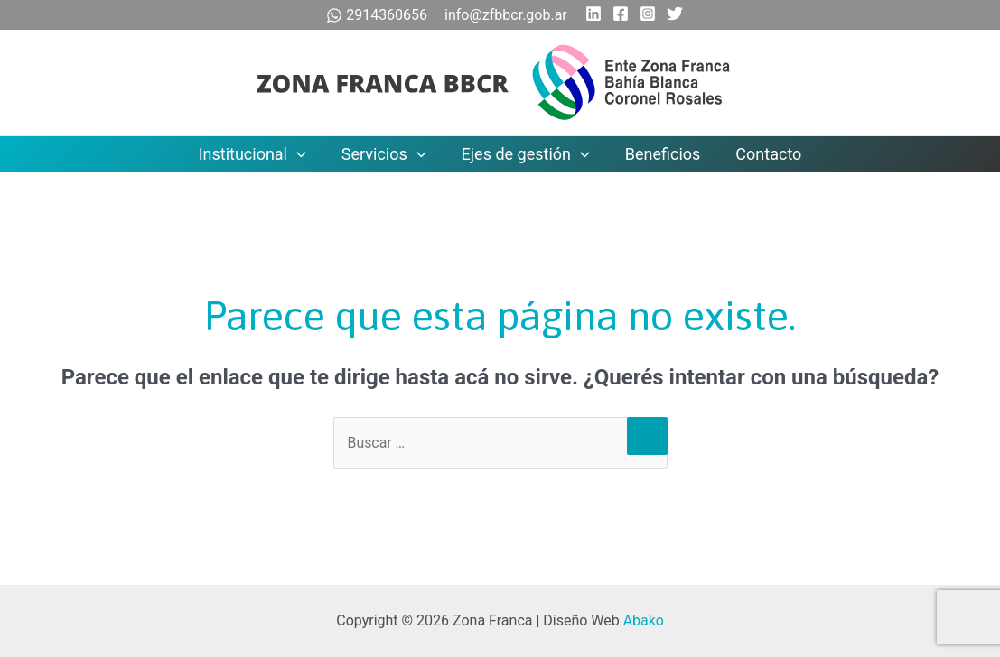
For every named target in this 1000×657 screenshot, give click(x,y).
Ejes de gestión (526, 154)
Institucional (258, 154)
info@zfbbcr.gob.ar (505, 14)
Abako (643, 620)
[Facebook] (620, 13)
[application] (302, 154)
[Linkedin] (593, 13)
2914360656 (378, 14)
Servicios (386, 154)
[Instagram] (648, 13)
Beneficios (660, 153)
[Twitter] (675, 13)
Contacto (763, 153)
